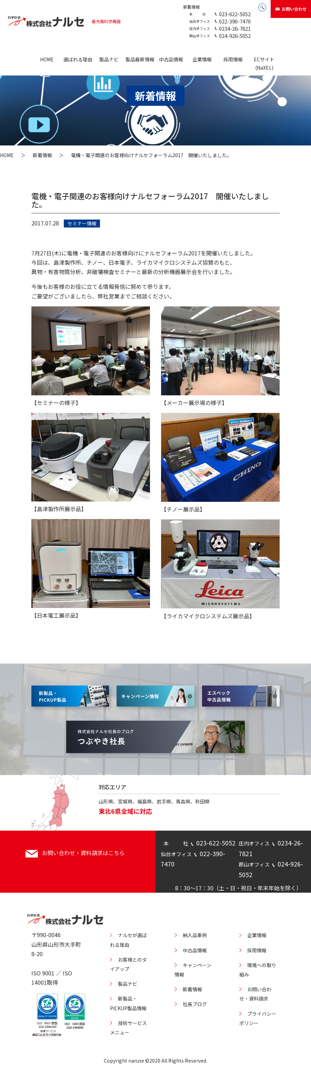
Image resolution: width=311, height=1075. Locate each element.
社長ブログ (195, 1004)
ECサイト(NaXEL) (264, 63)
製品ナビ (109, 59)
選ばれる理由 (77, 59)
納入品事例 (195, 935)
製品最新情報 (140, 59)
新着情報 (191, 7)
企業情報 (202, 59)
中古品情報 (171, 59)
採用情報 (233, 59)
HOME (47, 59)
